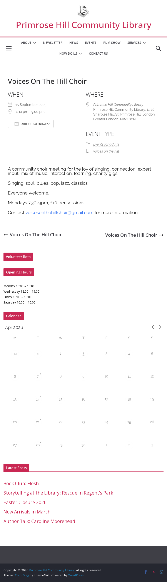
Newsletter (52, 42)
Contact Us (98, 53)
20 (15, 422)
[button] (33, 43)
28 (38, 445)
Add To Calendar (31, 124)
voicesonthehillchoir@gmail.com (59, 212)
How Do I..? (68, 53)
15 (60, 399)
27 (15, 445)
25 (129, 422)
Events (90, 42)
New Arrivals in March (26, 512)
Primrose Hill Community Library (83, 25)
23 (83, 422)
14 (38, 399)
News (73, 42)
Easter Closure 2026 (25, 502)
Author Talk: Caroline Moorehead (39, 521)
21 (37, 422)
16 (83, 399)
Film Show (111, 42)
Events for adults (106, 144)
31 (37, 354)
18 (129, 399)
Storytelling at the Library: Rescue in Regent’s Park (58, 493)
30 (15, 354)
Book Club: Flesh (21, 483)
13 (15, 399)
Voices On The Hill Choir (32, 234)
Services (134, 42)
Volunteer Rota (18, 256)
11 (129, 376)
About (26, 42)
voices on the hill (106, 151)
